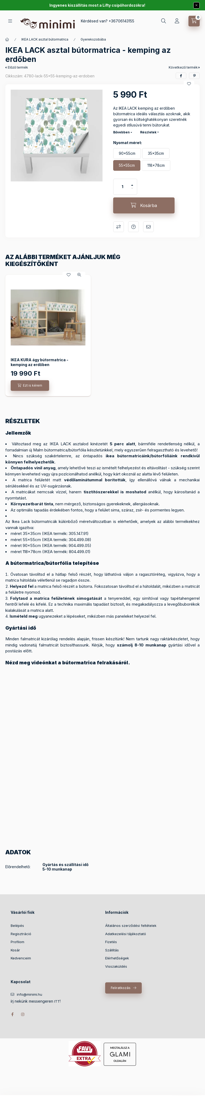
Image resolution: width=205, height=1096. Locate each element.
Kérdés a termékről (133, 226)
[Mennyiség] (122, 186)
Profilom (17, 942)
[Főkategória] (7, 39)
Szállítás (112, 950)
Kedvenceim (21, 958)
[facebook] (181, 76)
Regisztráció (21, 934)
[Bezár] (196, 5)
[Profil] (177, 21)
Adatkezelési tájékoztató (125, 934)
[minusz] (132, 190)
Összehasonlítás (118, 226)
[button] (56, 135)
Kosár (15, 950)
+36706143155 (121, 21)
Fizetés (111, 942)
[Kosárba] (144, 205)
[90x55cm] (127, 153)
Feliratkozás (121, 988)
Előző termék (18, 67)
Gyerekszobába (93, 39)
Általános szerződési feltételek (130, 925)
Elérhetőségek (117, 958)
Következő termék (183, 67)
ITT (57, 1001)
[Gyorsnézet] (79, 275)
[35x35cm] (155, 153)
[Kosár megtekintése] (194, 21)
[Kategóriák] (10, 21)
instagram (23, 1014)
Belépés (17, 925)
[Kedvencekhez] (189, 84)
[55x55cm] (126, 165)
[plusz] (132, 183)
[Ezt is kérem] (30, 385)
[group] (102, 335)
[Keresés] (163, 21)
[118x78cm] (156, 165)
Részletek (148, 132)
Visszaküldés (116, 966)
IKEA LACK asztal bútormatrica (44, 39)
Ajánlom (148, 226)
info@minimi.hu (29, 994)
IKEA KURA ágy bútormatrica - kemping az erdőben (39, 362)
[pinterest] (194, 76)
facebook (12, 1014)
